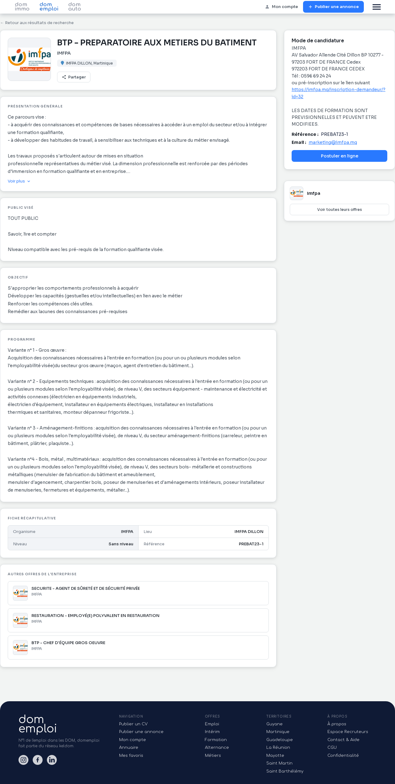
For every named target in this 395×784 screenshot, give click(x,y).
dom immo (22, 6)
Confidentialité (343, 755)
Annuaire (128, 747)
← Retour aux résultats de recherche (37, 22)
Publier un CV (133, 724)
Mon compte (281, 6)
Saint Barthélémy (284, 771)
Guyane (274, 724)
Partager (74, 77)
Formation (216, 740)
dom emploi (49, 6)
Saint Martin (279, 763)
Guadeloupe (279, 740)
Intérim (212, 732)
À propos (336, 724)
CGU (332, 747)
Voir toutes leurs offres (339, 209)
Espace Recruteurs (347, 732)
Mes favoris (131, 755)
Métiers (213, 755)
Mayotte (275, 755)
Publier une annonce (333, 7)
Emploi (212, 724)
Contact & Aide (343, 740)
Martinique (277, 732)
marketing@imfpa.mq (333, 142)
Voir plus (19, 181)
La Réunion (278, 747)
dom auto (74, 6)
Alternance (217, 747)
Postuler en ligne (339, 156)
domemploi (38, 724)
